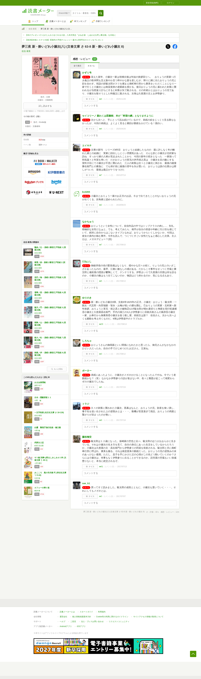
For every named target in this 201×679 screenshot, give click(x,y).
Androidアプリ (66, 626)
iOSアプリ (81, 626)
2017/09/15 (121, 245)
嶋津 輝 (37, 491)
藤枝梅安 (87, 437)
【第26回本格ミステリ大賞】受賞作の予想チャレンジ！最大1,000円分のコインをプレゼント (64, 40)
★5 (100, 281)
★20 (101, 324)
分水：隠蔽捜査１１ (42, 397)
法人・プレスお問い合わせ (92, 621)
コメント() (108, 99)
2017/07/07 (121, 496)
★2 (100, 205)
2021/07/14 (121, 175)
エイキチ (87, 145)
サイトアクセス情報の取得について (148, 617)
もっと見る (57, 369)
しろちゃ (87, 341)
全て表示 (77, 66)
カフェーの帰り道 (41, 488)
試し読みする (45, 106)
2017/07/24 (121, 387)
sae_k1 (86, 483)
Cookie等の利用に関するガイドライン (112, 617)
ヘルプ (62, 621)
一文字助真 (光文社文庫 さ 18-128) (49, 412)
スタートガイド (86, 612)
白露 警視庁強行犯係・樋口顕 (47, 427)
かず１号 (87, 72)
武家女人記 (39, 442)
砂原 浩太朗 (38, 446)
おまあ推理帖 (40, 382)
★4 (100, 99)
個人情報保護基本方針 (81, 617)
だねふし (87, 261)
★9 (100, 420)
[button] (100, 13)
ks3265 (86, 192)
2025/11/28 (121, 99)
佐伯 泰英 (33, 29)
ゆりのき (87, 297)
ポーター (87, 370)
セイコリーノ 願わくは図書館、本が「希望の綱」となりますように (117, 115)
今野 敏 (37, 400)
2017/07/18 (121, 420)
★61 (101, 466)
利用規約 (102, 612)
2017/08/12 (121, 354)
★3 (100, 354)
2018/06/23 (121, 205)
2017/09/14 (121, 281)
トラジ (85, 403)
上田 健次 (38, 463)
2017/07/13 (122, 466)
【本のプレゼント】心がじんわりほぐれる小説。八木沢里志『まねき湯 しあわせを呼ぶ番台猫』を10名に (70, 35)
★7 (100, 175)
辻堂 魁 (37, 478)
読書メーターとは (67, 612)
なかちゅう (88, 221)
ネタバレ (91, 66)
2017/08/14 (122, 324)
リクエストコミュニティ (119, 621)
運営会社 (63, 617)
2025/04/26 (121, 129)
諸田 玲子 (38, 385)
